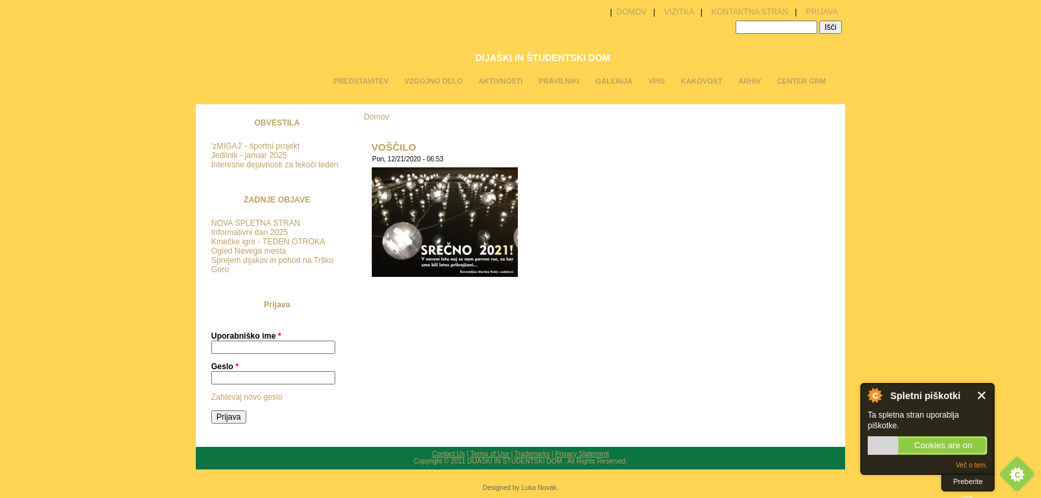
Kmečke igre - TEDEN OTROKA (268, 241)
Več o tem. (971, 465)
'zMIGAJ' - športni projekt (255, 146)
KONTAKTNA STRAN (749, 12)
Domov (376, 117)
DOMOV (630, 12)
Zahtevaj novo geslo (246, 397)
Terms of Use (489, 453)
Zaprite (982, 395)
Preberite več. (968, 484)
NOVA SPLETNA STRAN (255, 223)
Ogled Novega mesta (248, 251)
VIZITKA (679, 12)
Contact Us (448, 453)
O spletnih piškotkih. (874, 395)
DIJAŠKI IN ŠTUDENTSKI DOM (542, 57)
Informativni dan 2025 (249, 232)
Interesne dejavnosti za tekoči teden (274, 164)
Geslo (224, 366)
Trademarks (532, 453)
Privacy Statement (582, 453)
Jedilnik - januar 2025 (249, 155)
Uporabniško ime (246, 336)
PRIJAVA (822, 12)
